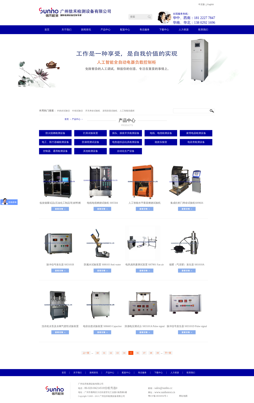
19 (158, 353)
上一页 (86, 353)
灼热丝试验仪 (63, 110)
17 (144, 353)
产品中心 (76, 119)
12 (111, 353)
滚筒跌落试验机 (110, 110)
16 (137, 353)
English (210, 4)
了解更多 (60, 209)
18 (151, 353)
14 (124, 353)
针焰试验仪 (77, 110)
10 (97, 353)
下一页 (168, 353)
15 (131, 353)
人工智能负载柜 (127, 110)
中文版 (201, 4)
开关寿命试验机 (92, 110)
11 (104, 353)
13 (117, 353)
